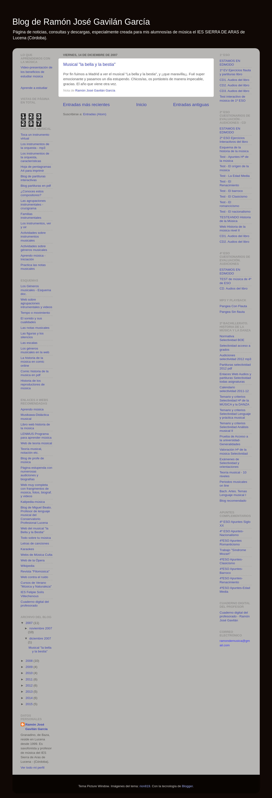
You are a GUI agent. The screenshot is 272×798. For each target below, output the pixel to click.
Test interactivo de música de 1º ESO (233, 98)
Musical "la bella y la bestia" (89, 64)
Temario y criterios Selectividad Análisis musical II (234, 427)
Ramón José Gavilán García (36, 727)
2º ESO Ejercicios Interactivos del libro (234, 139)
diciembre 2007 (40, 638)
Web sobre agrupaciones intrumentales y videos (36, 303)
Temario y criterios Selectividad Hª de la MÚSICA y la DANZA (234, 400)
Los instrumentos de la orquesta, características (35, 157)
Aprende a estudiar (34, 88)
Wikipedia (28, 566)
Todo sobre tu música (36, 538)
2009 (29, 667)
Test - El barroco (231, 191)
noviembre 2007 (40, 628)
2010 (29, 673)
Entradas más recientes (86, 104)
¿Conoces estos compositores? (32, 193)
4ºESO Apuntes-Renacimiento (231, 580)
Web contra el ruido (34, 577)
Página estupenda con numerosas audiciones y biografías (36, 473)
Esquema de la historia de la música (234, 149)
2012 (29, 685)
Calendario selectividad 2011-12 (234, 389)
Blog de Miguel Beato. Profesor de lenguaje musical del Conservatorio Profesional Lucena (36, 515)
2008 (29, 661)
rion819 (144, 786)
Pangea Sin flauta (232, 312)
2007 (29, 623)
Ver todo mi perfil (33, 767)
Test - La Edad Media (235, 176)
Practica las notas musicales (33, 266)
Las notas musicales (35, 328)
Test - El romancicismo (229, 204)
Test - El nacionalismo (235, 211)
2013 (29, 691)
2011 (29, 679)
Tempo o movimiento (35, 312)
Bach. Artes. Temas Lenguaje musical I (233, 493)
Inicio (141, 104)
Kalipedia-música (33, 502)
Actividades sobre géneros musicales (34, 248)
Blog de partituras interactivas (33, 178)
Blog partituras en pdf (36, 185)
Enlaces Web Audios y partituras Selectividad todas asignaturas (235, 377)
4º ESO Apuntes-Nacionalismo (232, 533)
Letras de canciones (35, 543)
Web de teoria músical (36, 443)
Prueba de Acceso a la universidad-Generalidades (234, 440)
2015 (29, 704)
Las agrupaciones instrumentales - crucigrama (33, 204)
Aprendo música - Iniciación (33, 257)
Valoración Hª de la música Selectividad (234, 451)
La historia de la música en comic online (33, 361)
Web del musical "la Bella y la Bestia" (35, 530)
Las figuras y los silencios (32, 335)
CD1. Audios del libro (234, 80)
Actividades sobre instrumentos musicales (33, 236)
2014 (29, 698)
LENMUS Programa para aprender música (36, 435)
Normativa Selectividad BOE (232, 338)
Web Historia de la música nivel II (233, 228)
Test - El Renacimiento (229, 183)
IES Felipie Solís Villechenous (32, 594)
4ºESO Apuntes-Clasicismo (231, 561)
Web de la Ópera (33, 560)
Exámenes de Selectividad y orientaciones (229, 462)
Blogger (187, 786)
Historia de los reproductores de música (33, 384)
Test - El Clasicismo (234, 196)
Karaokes (27, 549)
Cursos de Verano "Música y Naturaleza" (36, 584)
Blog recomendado (233, 500)
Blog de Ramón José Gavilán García (81, 22)
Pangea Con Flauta (233, 306)
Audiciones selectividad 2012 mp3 (235, 357)
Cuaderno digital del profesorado (35, 603)
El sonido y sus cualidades (31, 320)
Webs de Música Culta (37, 554)
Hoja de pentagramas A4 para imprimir (36, 168)
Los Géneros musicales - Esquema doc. (36, 289)
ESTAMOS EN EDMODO (230, 62)
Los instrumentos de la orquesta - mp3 (35, 146)
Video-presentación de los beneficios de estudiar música (37, 72)
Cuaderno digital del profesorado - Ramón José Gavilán (235, 616)
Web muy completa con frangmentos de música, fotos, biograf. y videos (36, 490)
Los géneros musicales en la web (35, 350)
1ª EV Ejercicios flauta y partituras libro (235, 72)
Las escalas (29, 343)
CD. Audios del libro (234, 288)
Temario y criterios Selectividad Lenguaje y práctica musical (235, 413)
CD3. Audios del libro (234, 91)
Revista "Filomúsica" (35, 571)
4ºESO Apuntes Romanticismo (231, 542)
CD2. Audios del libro (234, 85)
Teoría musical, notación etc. (31, 450)
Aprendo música (32, 409)
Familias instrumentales (31, 215)
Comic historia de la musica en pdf (35, 373)
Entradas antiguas (191, 104)
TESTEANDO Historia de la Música (235, 219)
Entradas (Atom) (94, 114)
